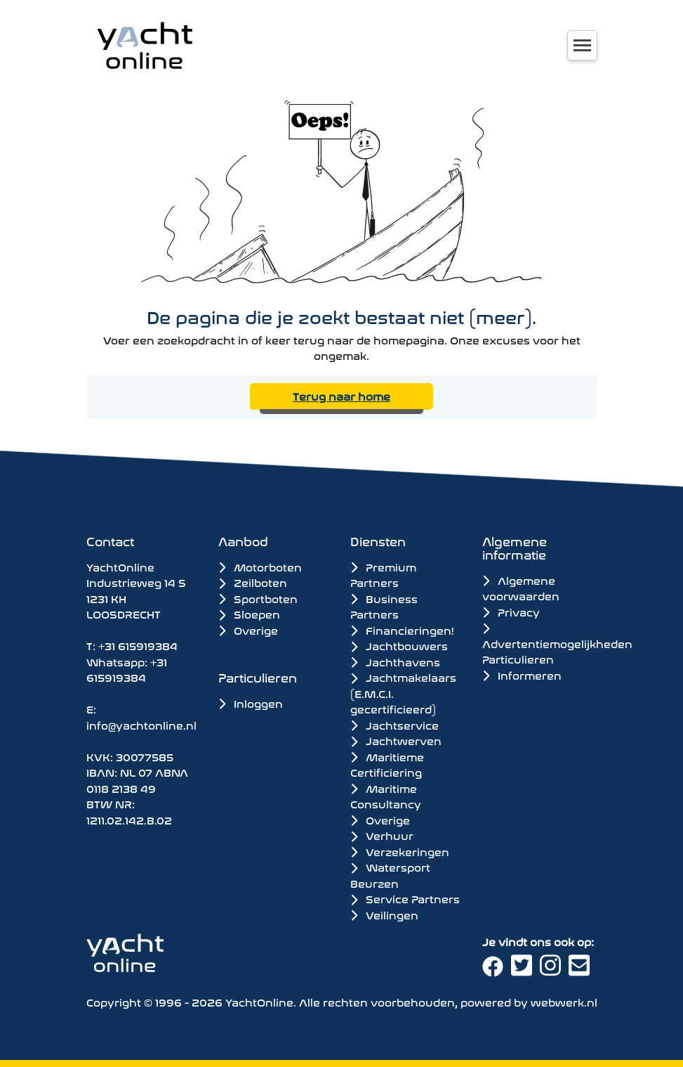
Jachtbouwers (399, 645)
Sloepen (249, 613)
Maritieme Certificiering (387, 764)
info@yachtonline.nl (141, 724)
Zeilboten (252, 582)
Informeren (522, 674)
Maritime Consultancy (385, 796)
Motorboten (260, 566)
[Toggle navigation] (582, 45)
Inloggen (250, 702)
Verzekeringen (399, 851)
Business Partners (384, 606)
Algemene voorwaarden (520, 587)
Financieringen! (402, 630)
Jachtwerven (396, 740)
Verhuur (381, 835)
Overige (248, 629)
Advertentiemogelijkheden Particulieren (557, 645)
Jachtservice (394, 724)
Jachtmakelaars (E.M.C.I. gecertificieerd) (403, 692)
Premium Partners (383, 574)
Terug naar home (341, 395)
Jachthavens (395, 661)
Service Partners (405, 898)
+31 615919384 (138, 645)
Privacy (511, 611)
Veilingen (384, 914)
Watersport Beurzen (390, 875)
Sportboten (258, 598)
